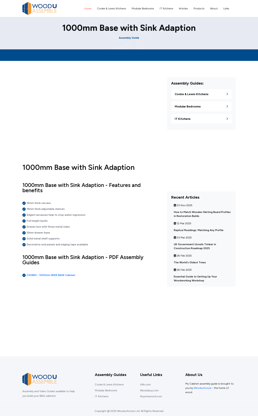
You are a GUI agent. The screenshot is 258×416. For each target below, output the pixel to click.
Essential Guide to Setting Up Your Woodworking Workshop (195, 278)
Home (87, 8)
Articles (183, 8)
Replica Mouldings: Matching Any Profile (198, 230)
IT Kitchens (166, 8)
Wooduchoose (202, 388)
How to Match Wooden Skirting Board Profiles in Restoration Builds (202, 214)
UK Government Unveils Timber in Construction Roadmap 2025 (195, 246)
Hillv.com (145, 384)
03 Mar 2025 (183, 237)
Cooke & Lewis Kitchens (111, 8)
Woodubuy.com (149, 390)
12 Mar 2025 (182, 223)
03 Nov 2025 (183, 205)
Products (199, 8)
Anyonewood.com (151, 396)
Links (226, 8)
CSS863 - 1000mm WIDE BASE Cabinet (48, 275)
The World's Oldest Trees (190, 262)
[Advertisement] (91, 309)
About (214, 8)
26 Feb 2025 (183, 255)
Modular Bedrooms (143, 8)
